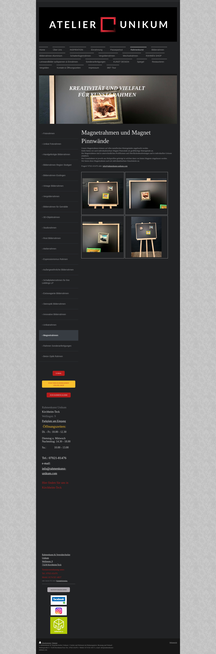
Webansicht (173, 642)
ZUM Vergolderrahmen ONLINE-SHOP (58, 384)
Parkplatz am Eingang (54, 421)
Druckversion (45, 643)
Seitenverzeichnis (59, 590)
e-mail (59, 373)
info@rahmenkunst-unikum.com (115, 166)
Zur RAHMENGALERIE (58, 395)
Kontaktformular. (62, 581)
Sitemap (54, 643)
